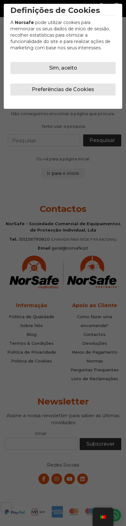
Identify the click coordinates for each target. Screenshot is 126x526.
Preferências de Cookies (63, 89)
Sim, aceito (63, 68)
